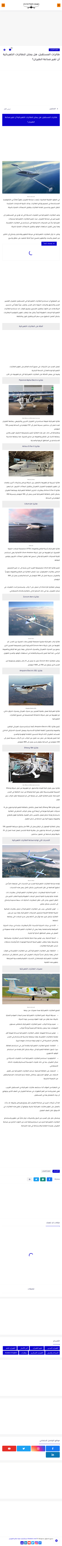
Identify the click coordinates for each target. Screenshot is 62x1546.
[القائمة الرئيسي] (58, 5)
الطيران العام (10, 1348)
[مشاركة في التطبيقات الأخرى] (29, 1179)
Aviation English (11, 1353)
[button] (49, 1179)
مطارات (24, 1353)
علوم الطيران (54, 49)
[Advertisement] (31, 28)
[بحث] (3, 5)
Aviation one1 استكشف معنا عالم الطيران (23, 1539)
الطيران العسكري (37, 1353)
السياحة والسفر (52, 1353)
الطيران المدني (53, 1348)
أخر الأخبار (24, 1348)
